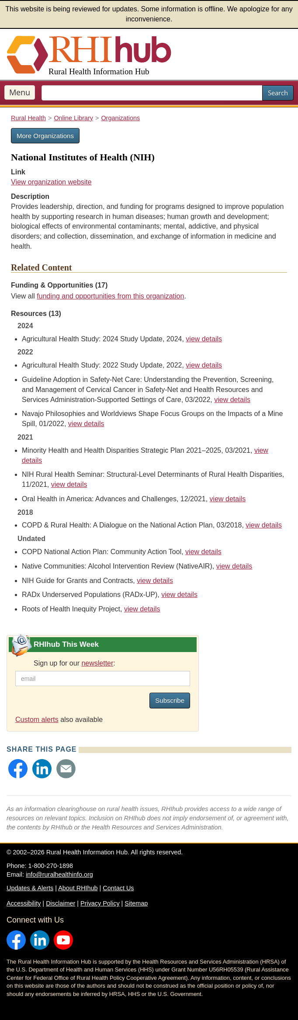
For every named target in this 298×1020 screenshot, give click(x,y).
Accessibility (24, 903)
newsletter (97, 663)
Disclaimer (60, 903)
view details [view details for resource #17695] (86, 423)
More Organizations (45, 135)
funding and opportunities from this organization (110, 296)
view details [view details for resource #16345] (203, 551)
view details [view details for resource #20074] (204, 365)
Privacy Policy (100, 903)
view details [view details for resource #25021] (234, 566)
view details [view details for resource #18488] (179, 594)
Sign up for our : (74, 663)
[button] (18, 768)
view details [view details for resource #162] (155, 580)
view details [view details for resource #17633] (228, 499)
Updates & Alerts (30, 888)
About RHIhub (77, 888)
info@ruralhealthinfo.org (59, 874)
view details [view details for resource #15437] (142, 609)
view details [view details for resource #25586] (204, 339)
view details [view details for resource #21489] (232, 399)
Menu (19, 92)
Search (278, 92)
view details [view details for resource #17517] (69, 484)
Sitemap (136, 903)
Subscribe (169, 700)
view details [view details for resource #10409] (264, 525)
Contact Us (118, 888)
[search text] (152, 93)
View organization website (51, 182)
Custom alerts (37, 719)
